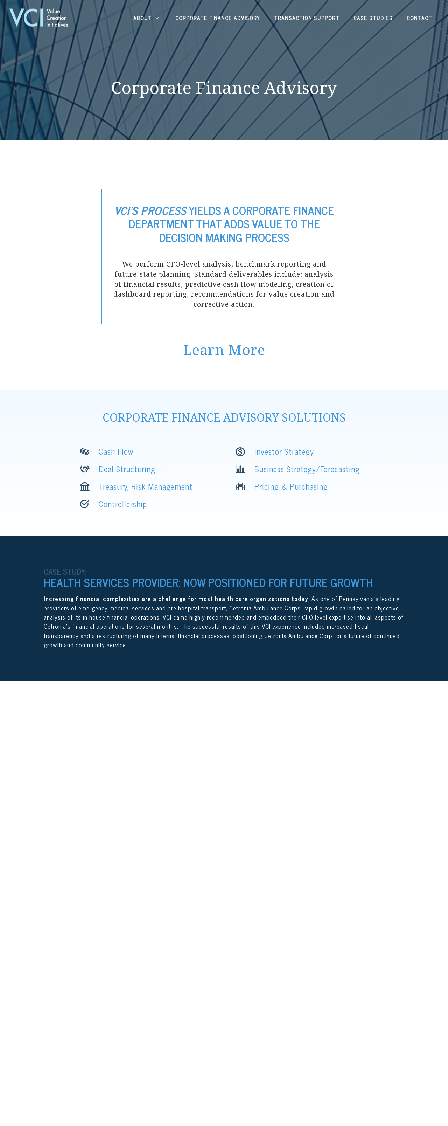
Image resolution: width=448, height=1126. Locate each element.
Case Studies (373, 17)
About (147, 17)
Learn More (224, 349)
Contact (419, 17)
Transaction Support (307, 17)
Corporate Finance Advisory (217, 17)
